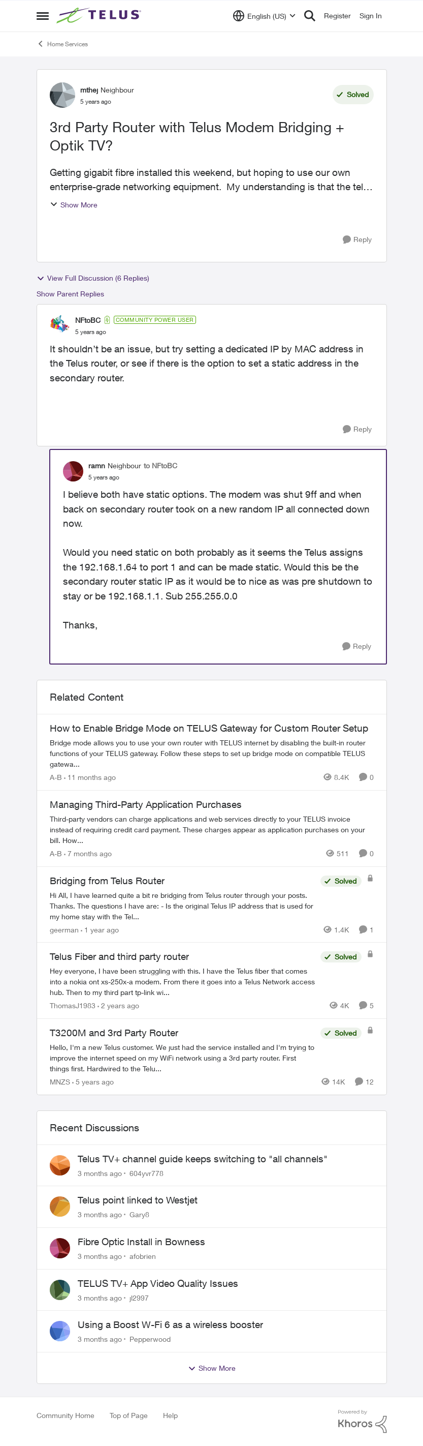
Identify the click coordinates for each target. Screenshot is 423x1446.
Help (170, 1415)
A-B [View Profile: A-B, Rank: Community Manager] (56, 777)
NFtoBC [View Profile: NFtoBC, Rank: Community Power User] (88, 320)
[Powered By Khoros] (362, 1421)
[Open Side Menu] (42, 15)
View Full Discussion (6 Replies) (93, 278)
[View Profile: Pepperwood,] (60, 1331)
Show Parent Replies (70, 293)
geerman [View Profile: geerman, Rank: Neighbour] (64, 929)
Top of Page (129, 1415)
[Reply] (357, 240)
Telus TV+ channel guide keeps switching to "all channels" (203, 1158)
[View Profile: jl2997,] (60, 1290)
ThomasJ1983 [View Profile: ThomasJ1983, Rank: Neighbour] (72, 1005)
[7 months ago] (88, 853)
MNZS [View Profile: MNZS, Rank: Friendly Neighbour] (60, 1081)
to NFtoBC (160, 465)
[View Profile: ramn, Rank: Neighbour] (73, 471)
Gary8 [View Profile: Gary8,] (139, 1214)
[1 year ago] (100, 929)
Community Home (65, 1415)
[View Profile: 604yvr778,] (60, 1165)
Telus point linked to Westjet (138, 1200)
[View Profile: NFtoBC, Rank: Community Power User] (60, 325)
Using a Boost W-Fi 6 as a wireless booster (170, 1324)
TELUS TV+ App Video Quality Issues (158, 1283)
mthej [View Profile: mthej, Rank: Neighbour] (89, 89)
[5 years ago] (93, 1081)
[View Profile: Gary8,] (60, 1206)
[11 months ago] (90, 777)
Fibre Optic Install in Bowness (141, 1241)
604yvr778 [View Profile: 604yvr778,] (146, 1172)
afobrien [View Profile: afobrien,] (142, 1256)
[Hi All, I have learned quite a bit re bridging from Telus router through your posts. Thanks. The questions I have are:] (182, 905)
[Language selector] (264, 16)
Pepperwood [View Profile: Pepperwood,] (150, 1339)
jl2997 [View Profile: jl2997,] (139, 1297)
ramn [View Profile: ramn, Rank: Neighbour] (96, 465)
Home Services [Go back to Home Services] (62, 44)
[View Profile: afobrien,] (60, 1248)
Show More (73, 204)
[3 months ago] (100, 1172)
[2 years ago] (118, 1005)
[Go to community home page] (100, 16)
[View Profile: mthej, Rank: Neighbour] (62, 95)
